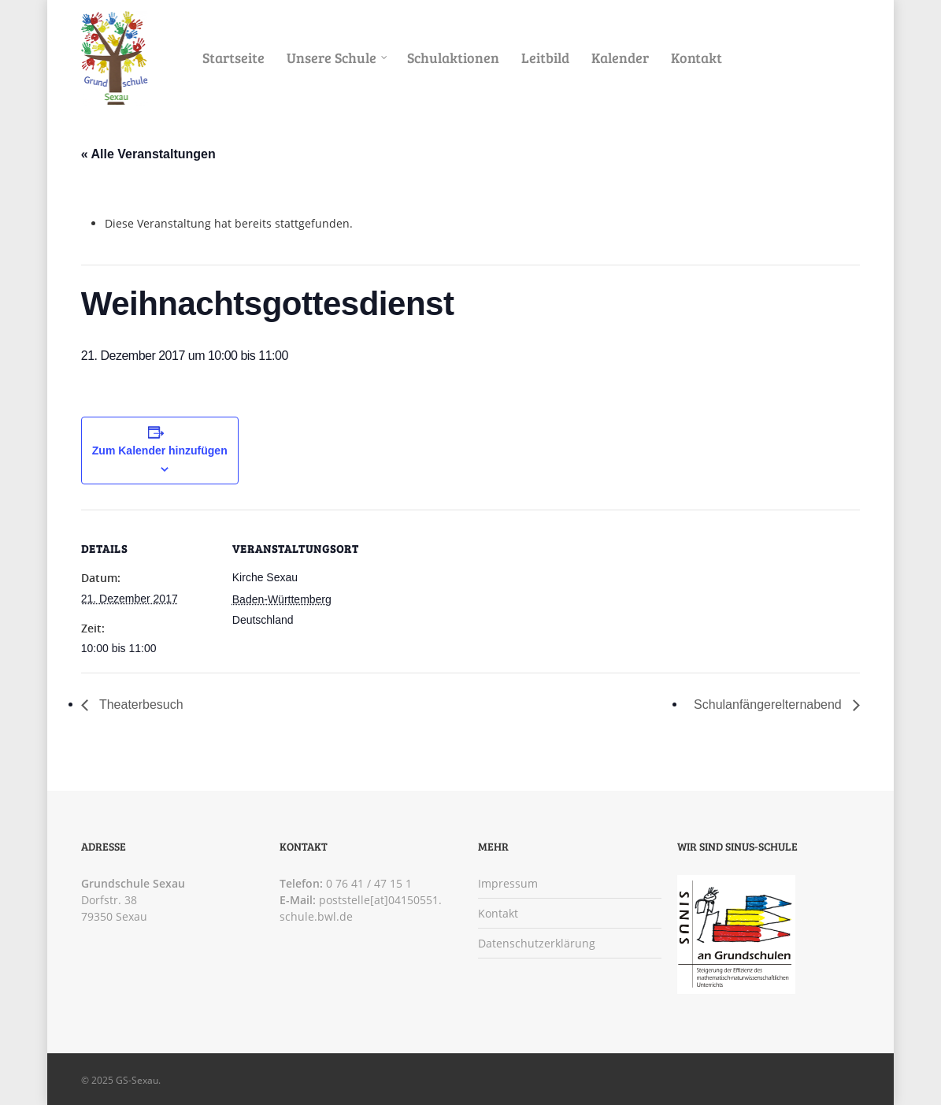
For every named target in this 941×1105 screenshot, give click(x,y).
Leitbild (545, 57)
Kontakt (696, 57)
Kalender (620, 57)
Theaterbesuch (139, 704)
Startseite (233, 57)
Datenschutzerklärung (536, 943)
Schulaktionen (453, 57)
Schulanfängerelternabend (769, 704)
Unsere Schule (338, 58)
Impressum (508, 883)
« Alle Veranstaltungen (148, 154)
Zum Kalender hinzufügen (160, 450)
